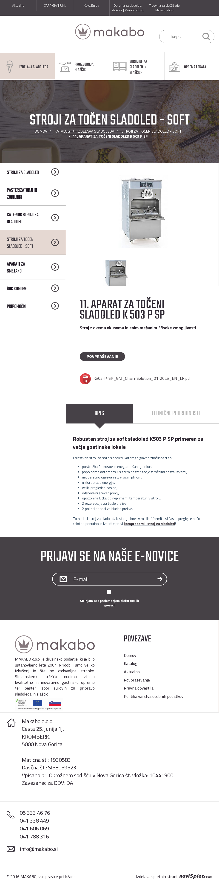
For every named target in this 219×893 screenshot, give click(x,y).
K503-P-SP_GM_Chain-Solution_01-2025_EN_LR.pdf (142, 378)
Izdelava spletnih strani (156, 877)
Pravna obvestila (139, 688)
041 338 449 (34, 820)
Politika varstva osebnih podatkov (153, 696)
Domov (40, 131)
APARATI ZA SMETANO (16, 267)
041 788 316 (34, 836)
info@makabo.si (39, 849)
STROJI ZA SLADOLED (23, 173)
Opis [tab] (99, 413)
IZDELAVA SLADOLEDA (95, 131)
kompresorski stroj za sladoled (149, 523)
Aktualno (132, 672)
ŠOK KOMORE (17, 289)
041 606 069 (34, 828)
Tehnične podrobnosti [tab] (176, 413)
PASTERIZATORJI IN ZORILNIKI (22, 193)
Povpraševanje (102, 356)
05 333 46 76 (35, 813)
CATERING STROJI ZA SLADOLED (23, 218)
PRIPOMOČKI (16, 306)
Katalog (62, 131)
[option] (142, 211)
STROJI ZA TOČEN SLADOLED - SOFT (152, 131)
